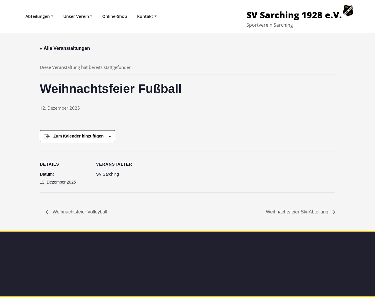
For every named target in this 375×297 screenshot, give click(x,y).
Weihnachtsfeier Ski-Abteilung (298, 211)
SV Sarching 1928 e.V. (294, 15)
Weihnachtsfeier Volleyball (79, 211)
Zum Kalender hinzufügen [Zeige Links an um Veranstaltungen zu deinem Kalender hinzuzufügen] (78, 136)
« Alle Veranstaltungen (65, 48)
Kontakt (145, 16)
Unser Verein (76, 16)
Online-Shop (114, 16)
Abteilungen (37, 16)
